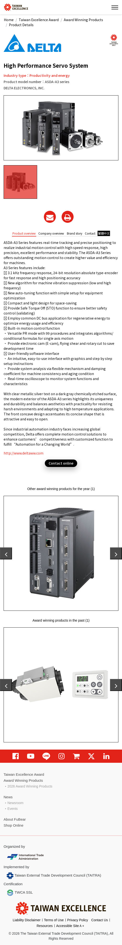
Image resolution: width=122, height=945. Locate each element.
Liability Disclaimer (27, 920)
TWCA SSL (19, 892)
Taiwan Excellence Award (39, 19)
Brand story (74, 233)
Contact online (61, 463)
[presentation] (6, 553)
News (8, 797)
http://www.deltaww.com (23, 453)
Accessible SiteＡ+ (70, 926)
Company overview (51, 233)
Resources (45, 926)
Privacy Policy (77, 920)
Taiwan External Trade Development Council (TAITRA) (53, 875)
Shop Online (13, 825)
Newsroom (15, 803)
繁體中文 (104, 233)
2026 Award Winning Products (29, 786)
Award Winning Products (83, 19)
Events (12, 808)
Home (9, 19)
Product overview (24, 233)
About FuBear (15, 819)
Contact (90, 233)
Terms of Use (54, 920)
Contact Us (99, 920)
